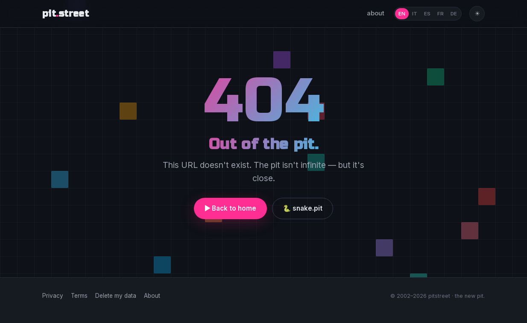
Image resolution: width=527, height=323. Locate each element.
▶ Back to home (231, 208)
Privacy (52, 295)
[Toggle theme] (477, 13)
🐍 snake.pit (302, 208)
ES (427, 14)
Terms (79, 295)
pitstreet (65, 13)
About (152, 295)
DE (454, 14)
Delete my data (115, 295)
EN (401, 14)
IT (414, 14)
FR (440, 14)
